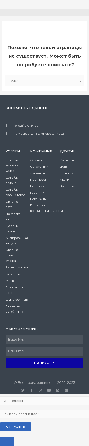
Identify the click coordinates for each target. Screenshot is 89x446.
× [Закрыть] (7, 441)
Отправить (15, 426)
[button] (44, 12)
